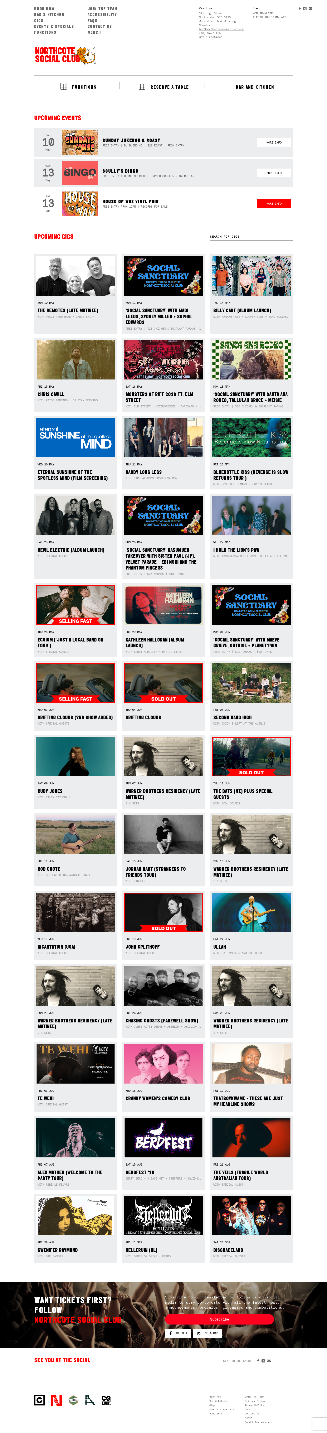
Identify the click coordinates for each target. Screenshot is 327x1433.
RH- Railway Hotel (90, 1400)
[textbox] (251, 237)
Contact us (100, 26)
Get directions (210, 37)
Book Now (44, 8)
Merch (94, 32)
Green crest (73, 1400)
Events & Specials (54, 26)
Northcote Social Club (65, 55)
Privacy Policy (255, 1401)
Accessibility (102, 14)
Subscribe (219, 1319)
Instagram (207, 1333)
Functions (45, 32)
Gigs (39, 20)
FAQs (93, 20)
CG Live (106, 1400)
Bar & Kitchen (49, 14)
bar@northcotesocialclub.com (221, 29)
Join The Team (103, 8)
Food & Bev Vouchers (259, 1422)
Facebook (178, 1333)
